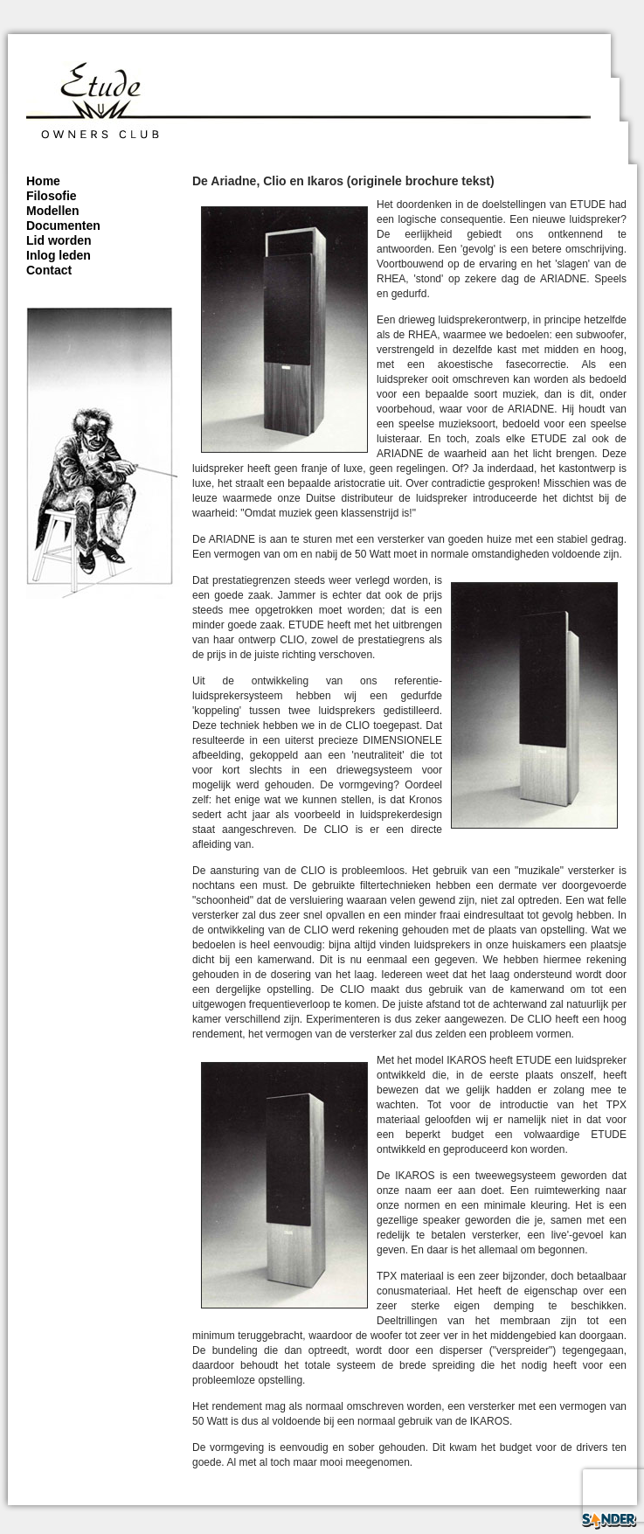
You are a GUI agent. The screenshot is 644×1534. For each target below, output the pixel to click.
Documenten (63, 226)
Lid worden (59, 240)
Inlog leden (58, 255)
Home (43, 181)
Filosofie (51, 196)
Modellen (53, 211)
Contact (49, 270)
